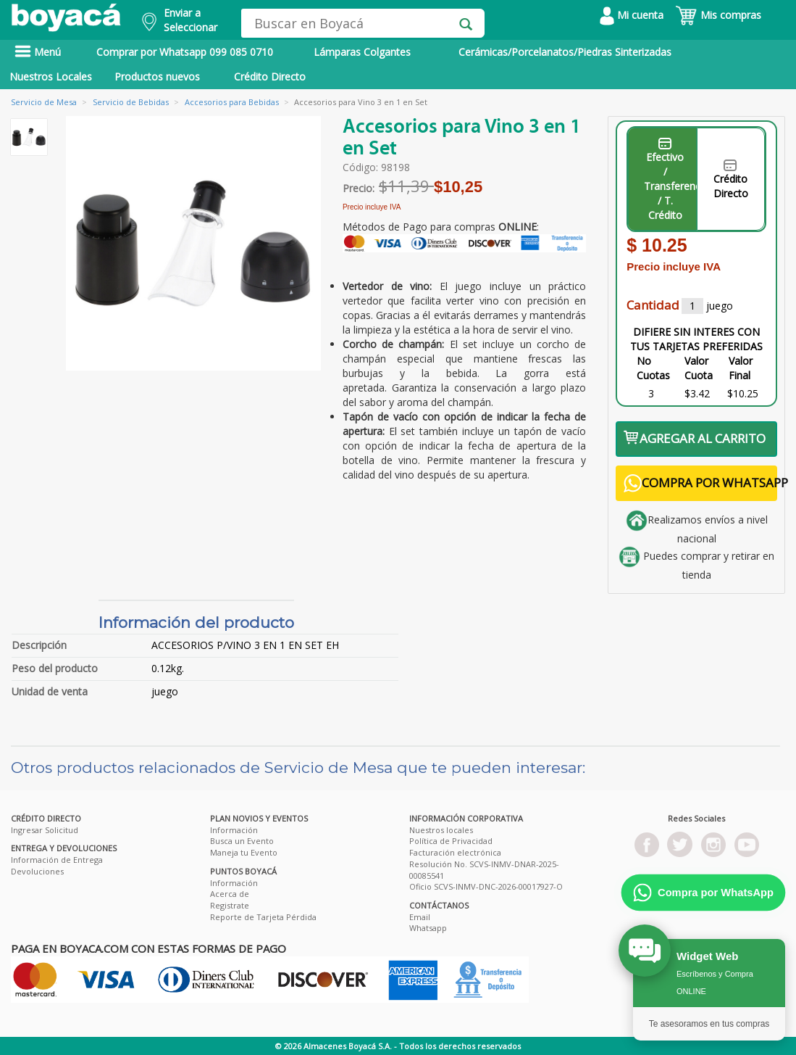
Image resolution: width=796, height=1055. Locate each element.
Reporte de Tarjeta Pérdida (263, 916)
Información (234, 829)
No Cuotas (653, 368)
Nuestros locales (441, 829)
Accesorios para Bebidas (232, 101)
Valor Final (741, 368)
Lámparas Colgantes (362, 52)
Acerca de (229, 893)
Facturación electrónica (455, 852)
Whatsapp (428, 927)
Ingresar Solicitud (44, 829)
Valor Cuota (698, 368)
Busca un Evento (242, 840)
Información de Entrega (57, 859)
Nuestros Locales (50, 76)
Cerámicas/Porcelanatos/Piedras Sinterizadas (564, 52)
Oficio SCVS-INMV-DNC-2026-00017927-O (486, 886)
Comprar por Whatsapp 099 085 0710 (184, 52)
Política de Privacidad (451, 840)
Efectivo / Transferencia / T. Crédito (670, 180)
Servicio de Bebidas (131, 101)
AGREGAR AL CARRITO (695, 438)
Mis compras (718, 15)
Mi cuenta (631, 15)
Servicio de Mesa (44, 101)
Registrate (229, 905)
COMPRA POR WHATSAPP (700, 483)
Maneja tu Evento (243, 852)
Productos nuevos (157, 76)
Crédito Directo (270, 76)
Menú (37, 52)
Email (419, 916)
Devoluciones (37, 871)
